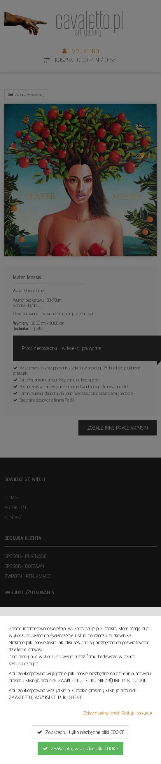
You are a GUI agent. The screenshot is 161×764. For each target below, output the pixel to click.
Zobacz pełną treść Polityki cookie (117, 713)
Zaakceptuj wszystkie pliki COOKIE (80, 748)
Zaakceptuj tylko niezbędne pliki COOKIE (80, 732)
